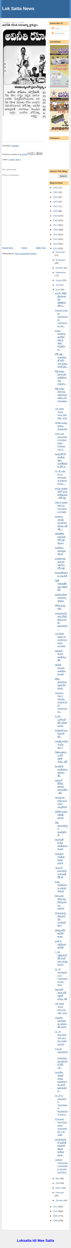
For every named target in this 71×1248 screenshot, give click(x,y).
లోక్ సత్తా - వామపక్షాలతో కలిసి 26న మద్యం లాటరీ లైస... (61, 360)
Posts (55, 28)
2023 (55, 197)
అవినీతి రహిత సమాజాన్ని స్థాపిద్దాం (20, 25)
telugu (18, 159)
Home (24, 248)
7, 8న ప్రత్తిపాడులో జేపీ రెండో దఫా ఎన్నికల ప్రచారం (61, 958)
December (60, 252)
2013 (55, 244)
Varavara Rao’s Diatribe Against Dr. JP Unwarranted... (61, 702)
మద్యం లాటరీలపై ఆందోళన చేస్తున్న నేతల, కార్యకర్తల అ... (60, 340)
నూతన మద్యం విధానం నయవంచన (61, 426)
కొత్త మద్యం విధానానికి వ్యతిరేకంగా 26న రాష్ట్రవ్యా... (61, 377)
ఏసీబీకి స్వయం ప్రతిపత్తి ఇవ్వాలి (61, 814)
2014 (55, 239)
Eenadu (15, 145)
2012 (55, 248)
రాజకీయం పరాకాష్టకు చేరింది (60, 551)
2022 (55, 201)
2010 (55, 1211)
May (58, 1178)
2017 (55, 225)
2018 (55, 220)
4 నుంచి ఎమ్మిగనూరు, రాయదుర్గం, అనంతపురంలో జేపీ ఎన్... (61, 1058)
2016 (55, 229)
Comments (58, 33)
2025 (55, 187)
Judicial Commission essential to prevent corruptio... (61, 1165)
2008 (55, 1220)
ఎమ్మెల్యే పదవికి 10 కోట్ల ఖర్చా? (61, 744)
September (61, 272)
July (58, 285)
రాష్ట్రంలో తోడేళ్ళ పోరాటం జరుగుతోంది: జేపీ (61, 786)
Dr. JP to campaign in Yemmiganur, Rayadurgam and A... (61, 1105)
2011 (55, 1206)
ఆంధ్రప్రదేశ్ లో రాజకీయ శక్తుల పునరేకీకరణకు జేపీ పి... (61, 460)
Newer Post (7, 248)
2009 (55, 1216)
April (58, 1183)
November (60, 260)
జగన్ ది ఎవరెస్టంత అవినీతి (60, 944)
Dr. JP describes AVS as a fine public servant (61, 1038)
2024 (55, 192)
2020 (55, 211)
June (58, 289)
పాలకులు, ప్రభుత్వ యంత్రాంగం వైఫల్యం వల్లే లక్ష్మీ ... (61, 522)
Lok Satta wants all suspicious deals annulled (61, 639)
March (59, 1188)
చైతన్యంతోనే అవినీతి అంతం (60, 933)
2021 (55, 206)
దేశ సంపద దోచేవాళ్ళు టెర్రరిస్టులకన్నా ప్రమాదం (60, 902)
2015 (55, 234)
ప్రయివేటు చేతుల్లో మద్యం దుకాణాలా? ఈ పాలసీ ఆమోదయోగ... (61, 1081)
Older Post (41, 248)
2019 (55, 216)
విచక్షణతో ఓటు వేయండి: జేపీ (61, 733)
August (59, 280)
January (60, 1200)
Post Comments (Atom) (26, 253)
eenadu (12, 159)
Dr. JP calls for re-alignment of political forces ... (61, 477)
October (60, 268)
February (60, 1192)
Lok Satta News (18, 8)
